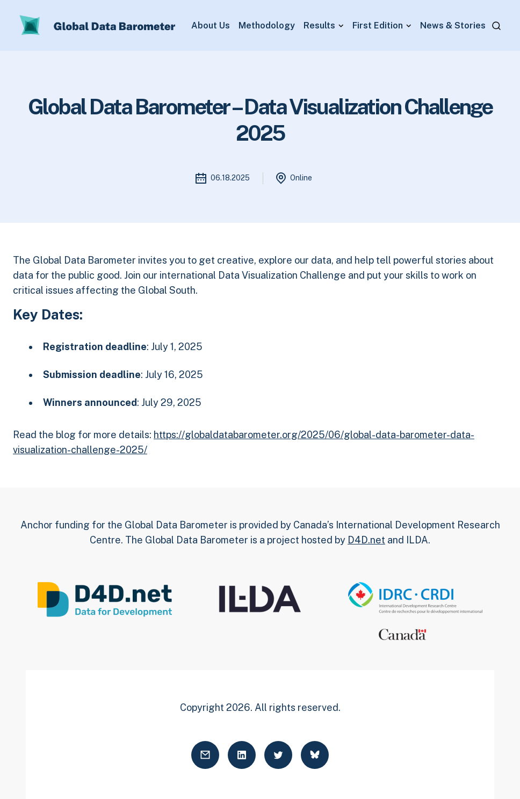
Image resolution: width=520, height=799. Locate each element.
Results (319, 25)
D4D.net (366, 540)
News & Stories (453, 25)
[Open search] (496, 25)
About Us (210, 25)
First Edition (377, 25)
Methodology (267, 25)
